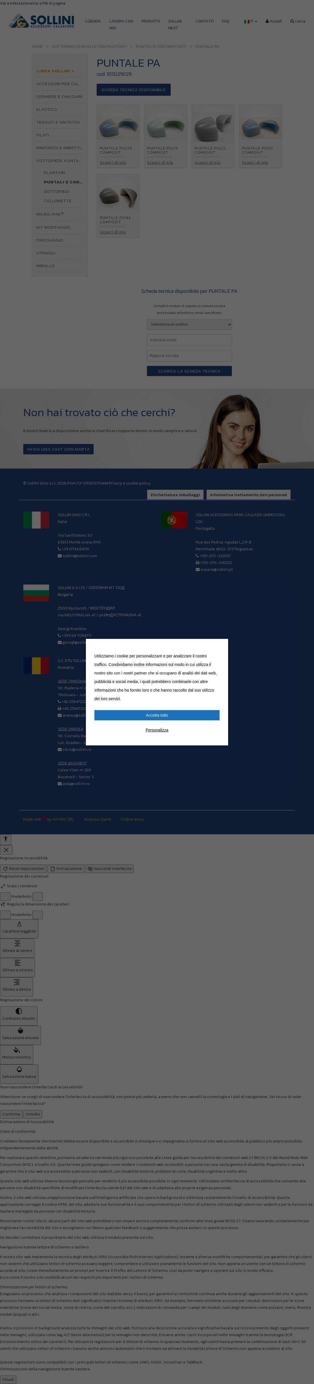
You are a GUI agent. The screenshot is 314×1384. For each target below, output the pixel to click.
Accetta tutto (157, 715)
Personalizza (157, 730)
